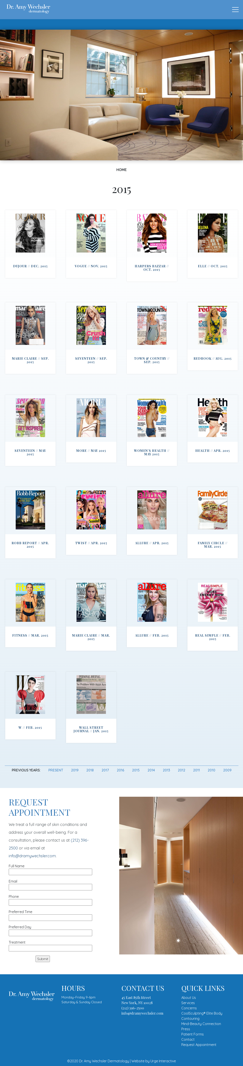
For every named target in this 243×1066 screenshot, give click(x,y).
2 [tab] (185, 940)
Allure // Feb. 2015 (152, 635)
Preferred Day (50, 930)
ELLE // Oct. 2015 (213, 266)
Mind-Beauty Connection (201, 1024)
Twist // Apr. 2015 (91, 543)
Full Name (50, 869)
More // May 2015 (91, 451)
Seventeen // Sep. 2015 (91, 360)
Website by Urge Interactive (153, 1061)
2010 (211, 770)
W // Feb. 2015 (30, 727)
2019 (74, 770)
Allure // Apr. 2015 (152, 543)
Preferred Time (50, 915)
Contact (188, 1039)
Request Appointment (198, 1044)
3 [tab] (191, 940)
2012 (181, 770)
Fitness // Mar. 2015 (30, 635)
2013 (166, 770)
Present (55, 770)
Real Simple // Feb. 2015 (212, 637)
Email (50, 884)
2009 (227, 770)
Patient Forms (192, 1034)
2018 (90, 770)
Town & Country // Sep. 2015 (152, 360)
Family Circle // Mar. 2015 (213, 545)
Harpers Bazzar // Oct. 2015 (152, 268)
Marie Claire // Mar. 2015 (91, 637)
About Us (188, 997)
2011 (196, 770)
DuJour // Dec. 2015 (30, 266)
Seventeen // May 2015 (30, 452)
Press (185, 1029)
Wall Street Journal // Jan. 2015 (91, 729)
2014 (151, 770)
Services (188, 1003)
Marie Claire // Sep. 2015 (30, 360)
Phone (50, 899)
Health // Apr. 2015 (212, 451)
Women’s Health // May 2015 (152, 452)
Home (121, 170)
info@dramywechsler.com (32, 855)
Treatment (50, 945)
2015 (136, 770)
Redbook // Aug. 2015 (213, 358)
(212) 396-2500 (132, 1008)
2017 (105, 770)
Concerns (189, 1008)
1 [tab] (178, 940)
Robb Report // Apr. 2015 (30, 545)
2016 (120, 770)
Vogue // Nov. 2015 (91, 266)
